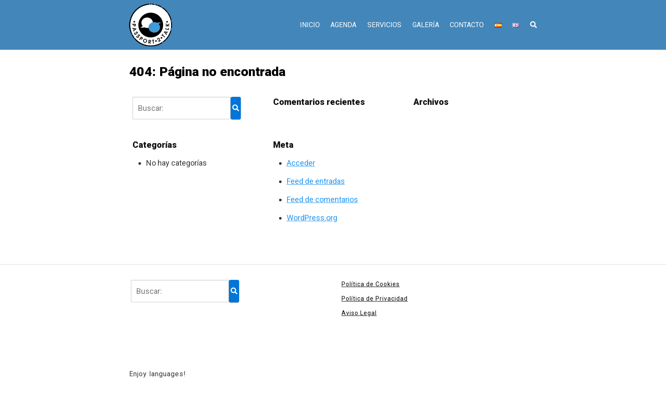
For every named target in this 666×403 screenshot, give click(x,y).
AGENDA (343, 25)
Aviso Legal (359, 313)
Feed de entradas (316, 181)
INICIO (310, 25)
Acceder (301, 162)
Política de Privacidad (374, 298)
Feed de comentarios (322, 199)
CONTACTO (467, 25)
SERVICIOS (384, 25)
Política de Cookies (370, 284)
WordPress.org (312, 217)
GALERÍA (425, 25)
